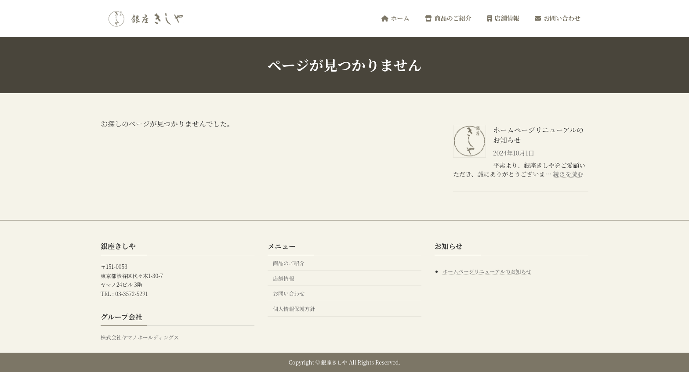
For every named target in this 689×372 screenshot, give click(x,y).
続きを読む (568, 174)
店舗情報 (283, 278)
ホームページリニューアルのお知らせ (538, 135)
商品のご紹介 (289, 262)
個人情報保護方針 (294, 308)
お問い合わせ (289, 293)
